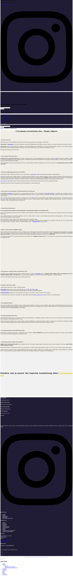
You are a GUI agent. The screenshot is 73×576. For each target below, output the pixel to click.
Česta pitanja (4, 123)
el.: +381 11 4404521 (5, 540)
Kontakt (4, 122)
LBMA (56, 158)
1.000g (36, 289)
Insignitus (2, 101)
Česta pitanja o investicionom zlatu (9, 117)
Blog (3, 572)
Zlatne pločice (3, 180)
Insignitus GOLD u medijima (8, 531)
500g (33, 289)
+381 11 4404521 (3, 4)
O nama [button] (4, 115)
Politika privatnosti (6, 526)
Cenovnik (4, 118)
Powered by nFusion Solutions (44, 557)
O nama (6, 116)
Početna (4, 114)
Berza (4, 571)
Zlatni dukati (5, 517)
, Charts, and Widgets (37, 557)
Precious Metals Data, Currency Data (29, 557)
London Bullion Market (49, 193)
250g (31, 289)
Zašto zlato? (4, 119)
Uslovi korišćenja (6, 527)
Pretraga (2, 127)
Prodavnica (5, 524)
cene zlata (9, 193)
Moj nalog (4, 523)
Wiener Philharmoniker (38, 294)
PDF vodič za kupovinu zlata (8, 518)
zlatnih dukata (33, 174)
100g (28, 289)
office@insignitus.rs (4, 541)
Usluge (4, 120)
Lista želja (4, 525)
